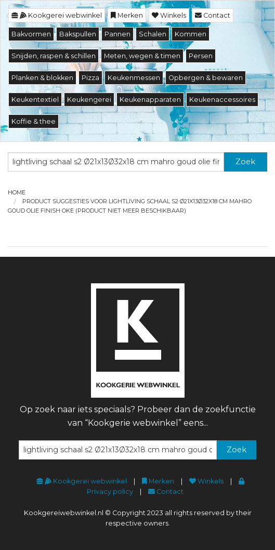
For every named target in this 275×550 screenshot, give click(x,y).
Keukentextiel (35, 99)
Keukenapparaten (150, 99)
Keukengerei (89, 99)
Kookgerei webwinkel (56, 15)
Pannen (117, 34)
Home (16, 192)
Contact (212, 15)
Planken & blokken (42, 78)
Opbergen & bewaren (205, 78)
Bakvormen (31, 34)
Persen (201, 56)
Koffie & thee (33, 121)
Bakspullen (77, 34)
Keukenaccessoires (222, 99)
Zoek (245, 161)
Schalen (152, 34)
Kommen (190, 34)
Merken (127, 15)
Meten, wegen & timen (142, 56)
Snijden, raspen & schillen (53, 56)
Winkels (169, 15)
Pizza (90, 78)
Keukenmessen (134, 78)
